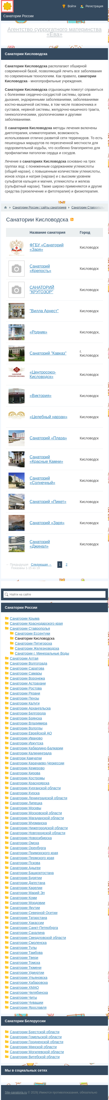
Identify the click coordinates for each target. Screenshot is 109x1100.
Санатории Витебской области (35, 1057)
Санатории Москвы (25, 808)
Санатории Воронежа (27, 678)
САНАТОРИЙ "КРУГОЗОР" (42, 289)
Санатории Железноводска (37, 648)
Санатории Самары (26, 673)
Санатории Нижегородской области (39, 828)
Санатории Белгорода (28, 713)
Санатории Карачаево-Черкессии (37, 763)
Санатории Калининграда (30, 753)
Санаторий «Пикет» (48, 502)
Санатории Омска (24, 843)
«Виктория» (40, 396)
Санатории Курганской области (35, 788)
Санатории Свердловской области (38, 938)
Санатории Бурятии (26, 878)
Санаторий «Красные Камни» (46, 459)
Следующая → (41, 564)
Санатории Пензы (24, 698)
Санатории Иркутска (26, 743)
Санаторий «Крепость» (40, 268)
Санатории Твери (24, 958)
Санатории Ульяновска (28, 978)
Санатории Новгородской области (37, 833)
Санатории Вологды (26, 728)
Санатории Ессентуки (32, 633)
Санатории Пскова (25, 863)
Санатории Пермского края (32, 858)
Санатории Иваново (26, 738)
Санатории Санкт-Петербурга (34, 928)
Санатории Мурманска (28, 823)
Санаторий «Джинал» (40, 544)
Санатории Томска (25, 963)
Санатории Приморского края (34, 853)
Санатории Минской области (33, 1047)
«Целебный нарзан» (48, 417)
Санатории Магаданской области (37, 818)
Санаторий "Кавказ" (48, 353)
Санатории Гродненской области (36, 1042)
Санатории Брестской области (34, 1032)
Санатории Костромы (27, 778)
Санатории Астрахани (28, 683)
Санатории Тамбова (26, 953)
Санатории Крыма (24, 618)
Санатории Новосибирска (31, 838)
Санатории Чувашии (26, 1002)
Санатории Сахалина (27, 933)
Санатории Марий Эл (27, 893)
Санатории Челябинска (29, 993)
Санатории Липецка (26, 803)
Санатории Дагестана (27, 883)
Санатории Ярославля (28, 1007)
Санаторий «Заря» (47, 523)
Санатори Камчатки (26, 758)
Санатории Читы (23, 998)
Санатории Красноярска (29, 783)
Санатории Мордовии (27, 903)
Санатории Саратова (27, 668)
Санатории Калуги (25, 703)
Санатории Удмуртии (27, 973)
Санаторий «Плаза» (48, 438)
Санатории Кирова (25, 773)
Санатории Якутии (25, 908)
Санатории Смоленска (28, 943)
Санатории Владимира (28, 723)
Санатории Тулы (23, 948)
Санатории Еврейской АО (31, 733)
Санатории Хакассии (27, 923)
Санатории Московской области (36, 813)
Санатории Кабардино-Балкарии (36, 748)
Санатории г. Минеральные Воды (42, 653)
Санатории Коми (23, 898)
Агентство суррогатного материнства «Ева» (55, 31)
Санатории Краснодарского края (36, 623)
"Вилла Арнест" (44, 311)
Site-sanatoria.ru (16, 1092)
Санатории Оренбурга (28, 848)
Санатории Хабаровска (29, 983)
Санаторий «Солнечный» (42, 480)
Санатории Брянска (26, 718)
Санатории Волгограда (28, 663)
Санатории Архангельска (30, 708)
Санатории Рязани (25, 693)
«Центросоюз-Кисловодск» (43, 374)
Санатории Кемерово (27, 768)
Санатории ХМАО (24, 988)
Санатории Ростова (26, 688)
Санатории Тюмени (25, 968)
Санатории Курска (25, 793)
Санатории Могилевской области (37, 1052)
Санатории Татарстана (28, 918)
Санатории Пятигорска (33, 643)
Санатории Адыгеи (25, 868)
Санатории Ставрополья (30, 628)
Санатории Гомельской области (36, 1037)
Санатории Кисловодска (34, 638)
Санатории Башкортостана (32, 873)
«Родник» (38, 332)
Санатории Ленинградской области (38, 798)
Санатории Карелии (26, 888)
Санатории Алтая (24, 658)
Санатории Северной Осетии (33, 913)
